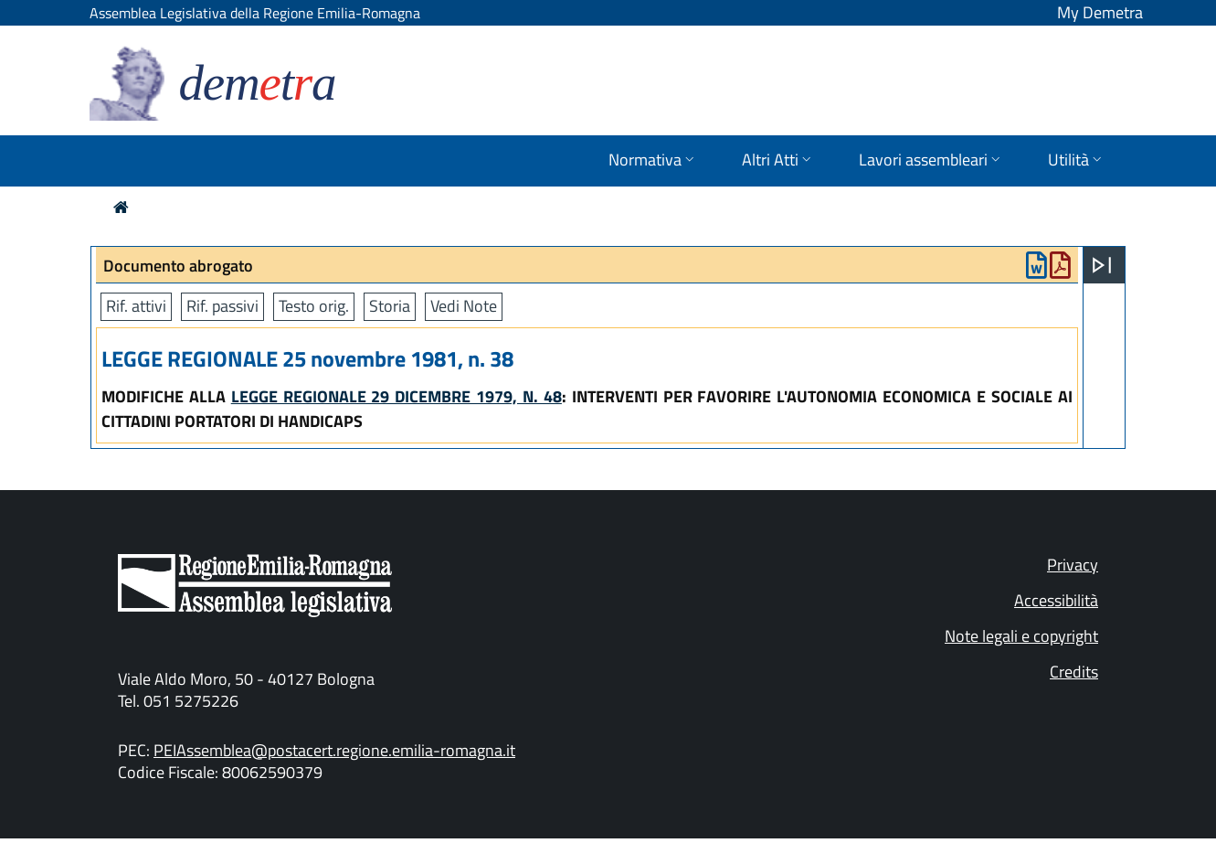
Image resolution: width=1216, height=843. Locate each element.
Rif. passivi (222, 305)
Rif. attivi (136, 305)
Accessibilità (1056, 600)
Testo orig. (314, 305)
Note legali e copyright (1021, 636)
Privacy (1072, 564)
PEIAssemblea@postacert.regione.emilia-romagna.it (334, 750)
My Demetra (1100, 12)
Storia (389, 305)
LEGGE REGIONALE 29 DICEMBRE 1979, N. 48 (396, 396)
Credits (1074, 671)
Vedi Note (463, 305)
